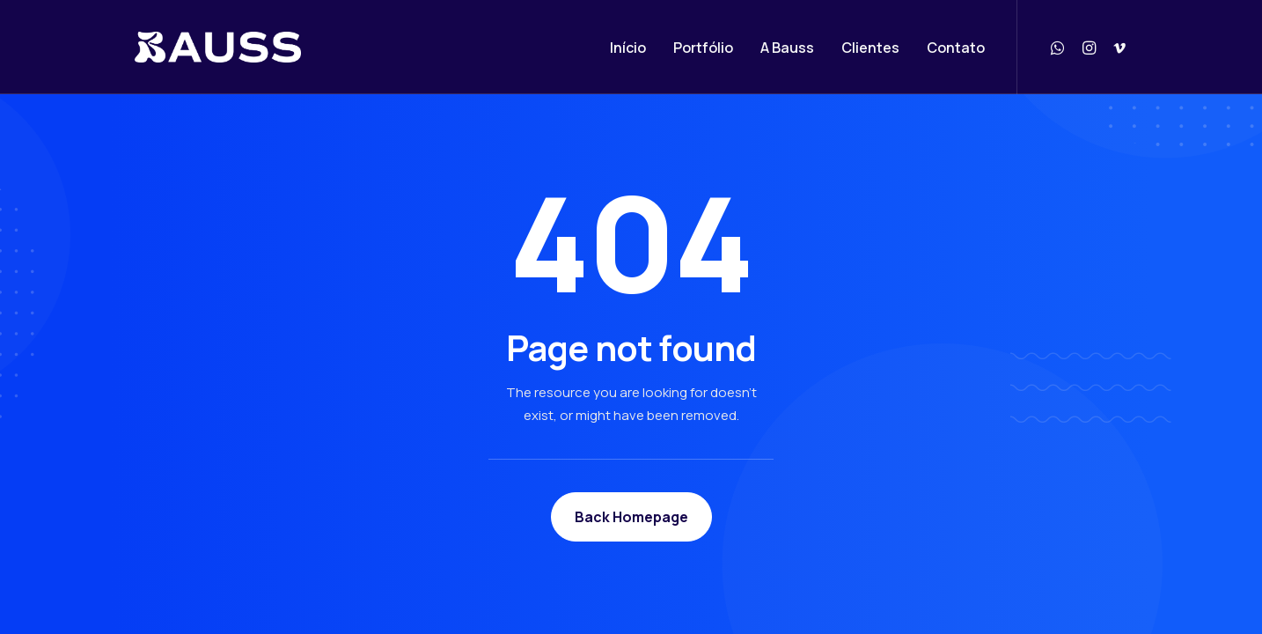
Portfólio (703, 47)
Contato (956, 47)
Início (628, 47)
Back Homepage (631, 517)
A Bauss (787, 47)
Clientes (870, 47)
